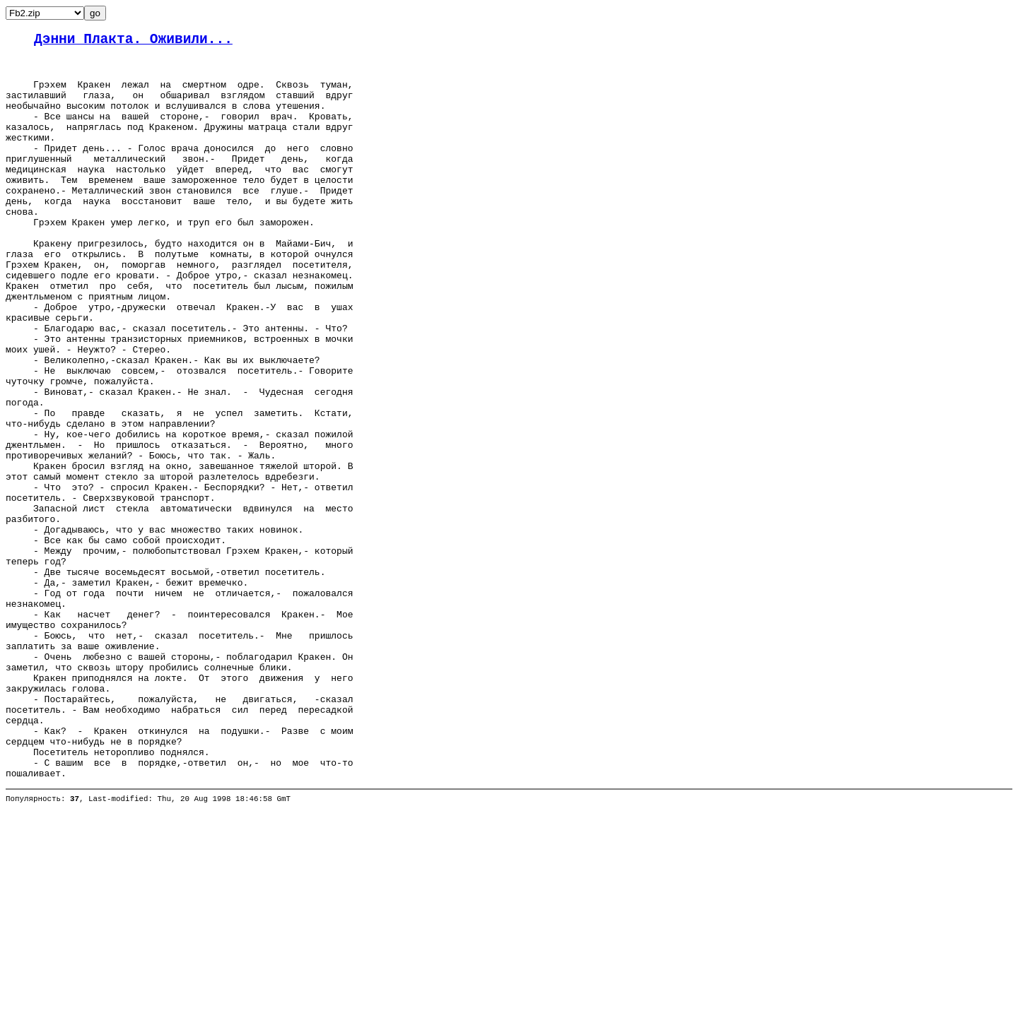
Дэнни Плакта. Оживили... (133, 41)
